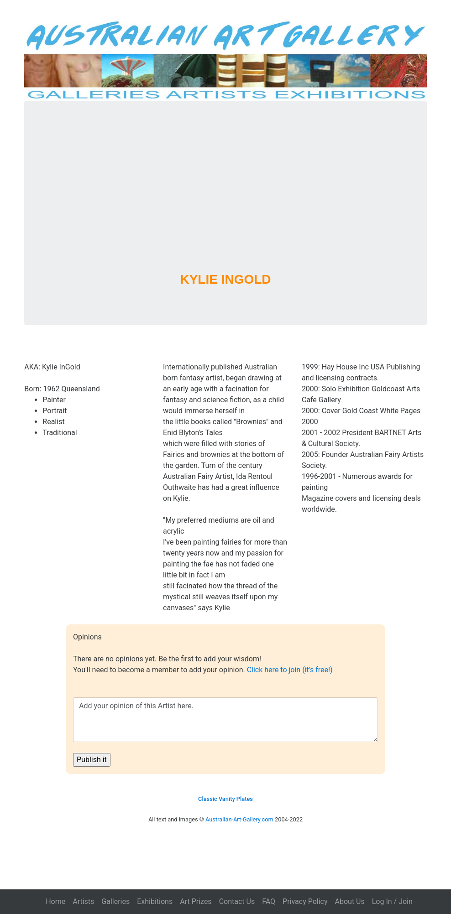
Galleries (115, 901)
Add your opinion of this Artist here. (225, 719)
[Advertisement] (225, 198)
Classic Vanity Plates (225, 798)
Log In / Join (392, 901)
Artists (83, 901)
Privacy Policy (305, 901)
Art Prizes (195, 901)
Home (55, 901)
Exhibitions (155, 901)
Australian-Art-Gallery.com (239, 819)
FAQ (268, 901)
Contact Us (237, 901)
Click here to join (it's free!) (290, 669)
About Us (350, 901)
